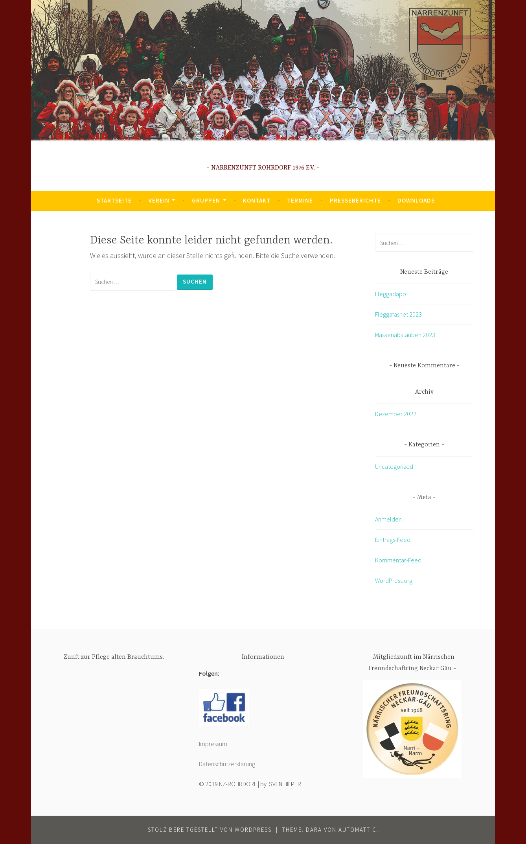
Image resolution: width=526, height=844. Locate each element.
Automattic (357, 829)
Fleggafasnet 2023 (398, 314)
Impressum (213, 744)
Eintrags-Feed (392, 540)
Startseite (114, 200)
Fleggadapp (390, 294)
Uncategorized (394, 466)
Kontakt (256, 200)
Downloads (416, 200)
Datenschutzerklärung (227, 764)
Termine (300, 200)
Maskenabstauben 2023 (405, 335)
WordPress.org (393, 580)
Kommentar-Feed (398, 560)
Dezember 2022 (395, 414)
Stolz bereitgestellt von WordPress (210, 829)
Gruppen (206, 200)
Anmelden (388, 519)
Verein (159, 200)
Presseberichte (355, 200)
